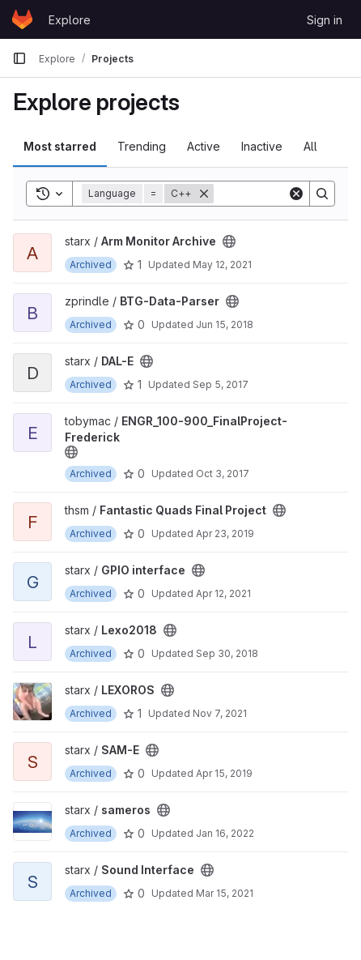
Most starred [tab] (59, 146)
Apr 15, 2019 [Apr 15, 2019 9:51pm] (224, 773)
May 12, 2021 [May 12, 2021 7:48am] (222, 264)
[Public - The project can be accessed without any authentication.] (229, 241)
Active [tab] (203, 146)
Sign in (324, 20)
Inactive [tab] (261, 146)
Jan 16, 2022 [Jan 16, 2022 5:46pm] (225, 833)
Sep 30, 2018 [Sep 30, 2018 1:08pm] (227, 653)
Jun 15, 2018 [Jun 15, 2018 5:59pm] (224, 324)
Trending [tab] (141, 146)
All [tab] (310, 146)
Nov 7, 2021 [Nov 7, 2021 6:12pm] (220, 713)
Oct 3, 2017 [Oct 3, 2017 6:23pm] (222, 473)
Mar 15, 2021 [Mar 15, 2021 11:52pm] (224, 893)
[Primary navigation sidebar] (19, 58)
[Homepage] (22, 19)
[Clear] (296, 193)
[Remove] (204, 193)
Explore (70, 20)
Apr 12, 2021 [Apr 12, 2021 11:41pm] (223, 593)
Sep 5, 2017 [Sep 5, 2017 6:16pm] (220, 384)
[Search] (322, 194)
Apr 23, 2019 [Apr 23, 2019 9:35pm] (225, 533)
